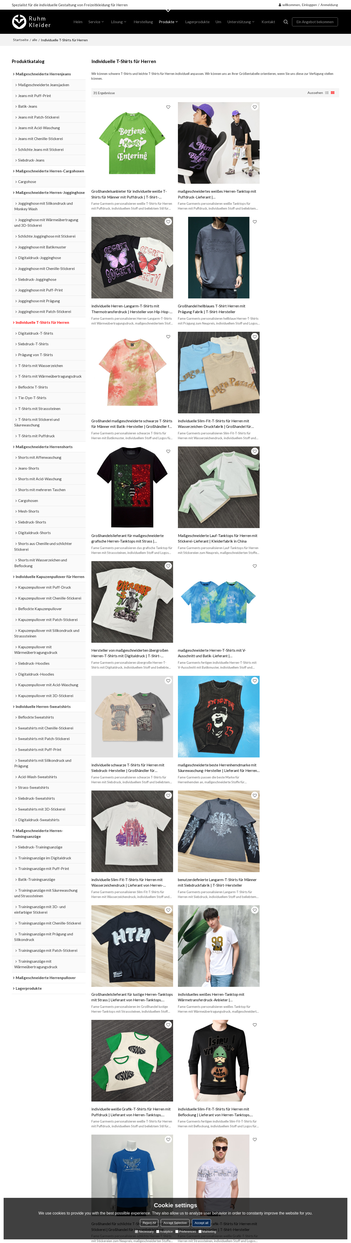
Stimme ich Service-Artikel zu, (279, 1171)
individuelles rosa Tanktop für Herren (191, 1042)
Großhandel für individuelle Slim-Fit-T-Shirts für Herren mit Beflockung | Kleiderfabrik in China (215, 979)
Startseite (21, 40)
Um (218, 22)
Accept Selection (175, 1223)
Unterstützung (238, 22)
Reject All (149, 1223)
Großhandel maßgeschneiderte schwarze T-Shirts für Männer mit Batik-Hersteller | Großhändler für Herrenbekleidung (211, 304)
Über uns (95, 1082)
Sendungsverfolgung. (182, 1082)
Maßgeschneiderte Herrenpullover (40, 1144)
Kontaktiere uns (101, 1122)
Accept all (201, 1223)
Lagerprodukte (197, 22)
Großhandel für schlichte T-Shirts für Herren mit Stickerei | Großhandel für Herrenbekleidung (130, 866)
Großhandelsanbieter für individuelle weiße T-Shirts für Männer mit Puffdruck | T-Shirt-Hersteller (129, 192)
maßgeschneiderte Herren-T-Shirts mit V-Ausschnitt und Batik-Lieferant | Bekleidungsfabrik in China (125, 529)
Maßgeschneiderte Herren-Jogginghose (44, 1120)
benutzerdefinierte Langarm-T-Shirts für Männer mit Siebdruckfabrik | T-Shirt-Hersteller (215, 641)
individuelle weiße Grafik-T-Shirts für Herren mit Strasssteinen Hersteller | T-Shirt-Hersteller (215, 866)
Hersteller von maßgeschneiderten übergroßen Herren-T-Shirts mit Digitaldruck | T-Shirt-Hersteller (298, 416)
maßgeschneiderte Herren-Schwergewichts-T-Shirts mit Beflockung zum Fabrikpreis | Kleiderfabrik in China (298, 979)
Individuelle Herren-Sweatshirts (37, 1112)
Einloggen (309, 5)
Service (94, 22)
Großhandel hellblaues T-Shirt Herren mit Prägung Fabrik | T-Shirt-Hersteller (125, 304)
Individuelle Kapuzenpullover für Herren (44, 1104)
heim (77, 22)
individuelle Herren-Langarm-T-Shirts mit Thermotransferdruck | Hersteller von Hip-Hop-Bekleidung (299, 192)
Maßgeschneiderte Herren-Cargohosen (44, 1136)
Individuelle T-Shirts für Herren (37, 1082)
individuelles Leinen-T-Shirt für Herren (250, 1035)
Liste (327, 92)
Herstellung (143, 22)
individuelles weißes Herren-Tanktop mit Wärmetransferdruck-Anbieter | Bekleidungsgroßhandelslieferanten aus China (128, 754)
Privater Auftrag (101, 1090)
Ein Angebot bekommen (315, 22)
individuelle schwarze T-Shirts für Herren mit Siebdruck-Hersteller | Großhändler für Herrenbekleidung (212, 529)
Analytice (164, 1231)
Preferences (185, 1231)
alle (34, 40)
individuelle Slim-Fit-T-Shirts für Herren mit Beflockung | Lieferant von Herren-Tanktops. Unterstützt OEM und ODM (296, 754)
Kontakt (268, 22)
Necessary (144, 1231)
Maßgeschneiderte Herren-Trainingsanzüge (34, 1093)
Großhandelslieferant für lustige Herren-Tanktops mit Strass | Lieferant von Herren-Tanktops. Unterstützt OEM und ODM (295, 641)
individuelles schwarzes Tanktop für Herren (186, 1035)
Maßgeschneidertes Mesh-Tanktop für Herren (126, 1042)
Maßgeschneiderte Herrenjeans (37, 1153)
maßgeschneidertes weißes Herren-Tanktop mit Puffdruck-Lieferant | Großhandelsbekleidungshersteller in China (215, 192)
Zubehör (258, 1158)
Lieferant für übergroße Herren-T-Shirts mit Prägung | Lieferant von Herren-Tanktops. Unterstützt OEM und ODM (127, 979)
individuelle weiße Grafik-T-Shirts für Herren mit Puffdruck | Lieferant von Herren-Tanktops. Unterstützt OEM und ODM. (215, 754)
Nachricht (96, 1114)
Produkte (166, 22)
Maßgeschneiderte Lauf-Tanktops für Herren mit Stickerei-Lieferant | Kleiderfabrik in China (213, 416)
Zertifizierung (176, 1090)
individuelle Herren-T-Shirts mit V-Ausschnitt (256, 1042)
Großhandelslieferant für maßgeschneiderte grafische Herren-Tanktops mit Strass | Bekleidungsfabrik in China (127, 416)
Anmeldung (329, 5)
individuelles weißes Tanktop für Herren (121, 1035)
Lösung (117, 22)
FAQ (168, 1098)
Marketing (207, 1231)
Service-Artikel (301, 1173)
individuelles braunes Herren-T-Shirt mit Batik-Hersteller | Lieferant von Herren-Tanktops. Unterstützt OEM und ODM (298, 866)
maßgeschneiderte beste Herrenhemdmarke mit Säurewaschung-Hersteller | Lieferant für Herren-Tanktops (299, 529)
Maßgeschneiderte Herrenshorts (38, 1128)
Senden (262, 1183)
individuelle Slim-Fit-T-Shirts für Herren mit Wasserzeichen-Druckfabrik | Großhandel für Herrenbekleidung (296, 304)
